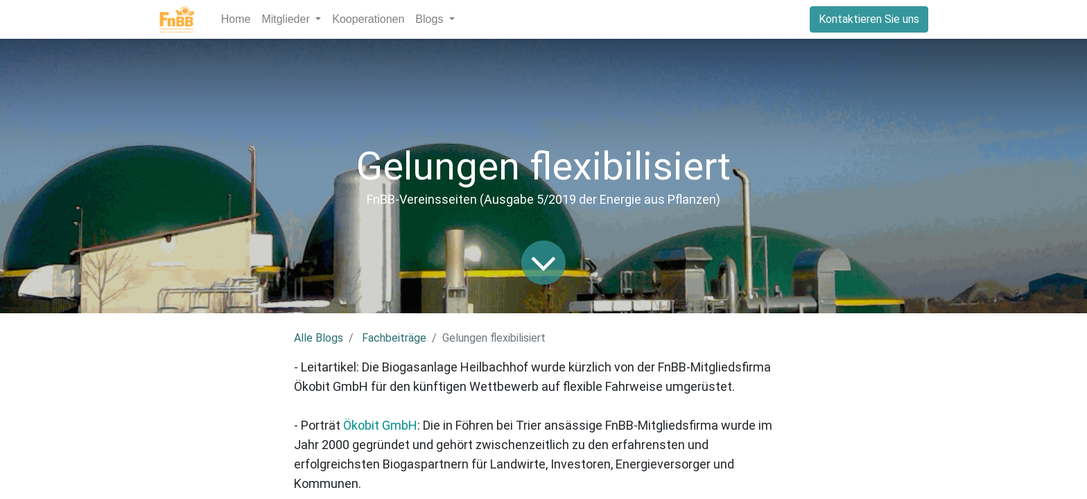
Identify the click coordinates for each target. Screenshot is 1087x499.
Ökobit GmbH (380, 425)
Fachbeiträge (394, 337)
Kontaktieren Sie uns (869, 19)
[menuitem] (236, 19)
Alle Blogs (318, 337)
